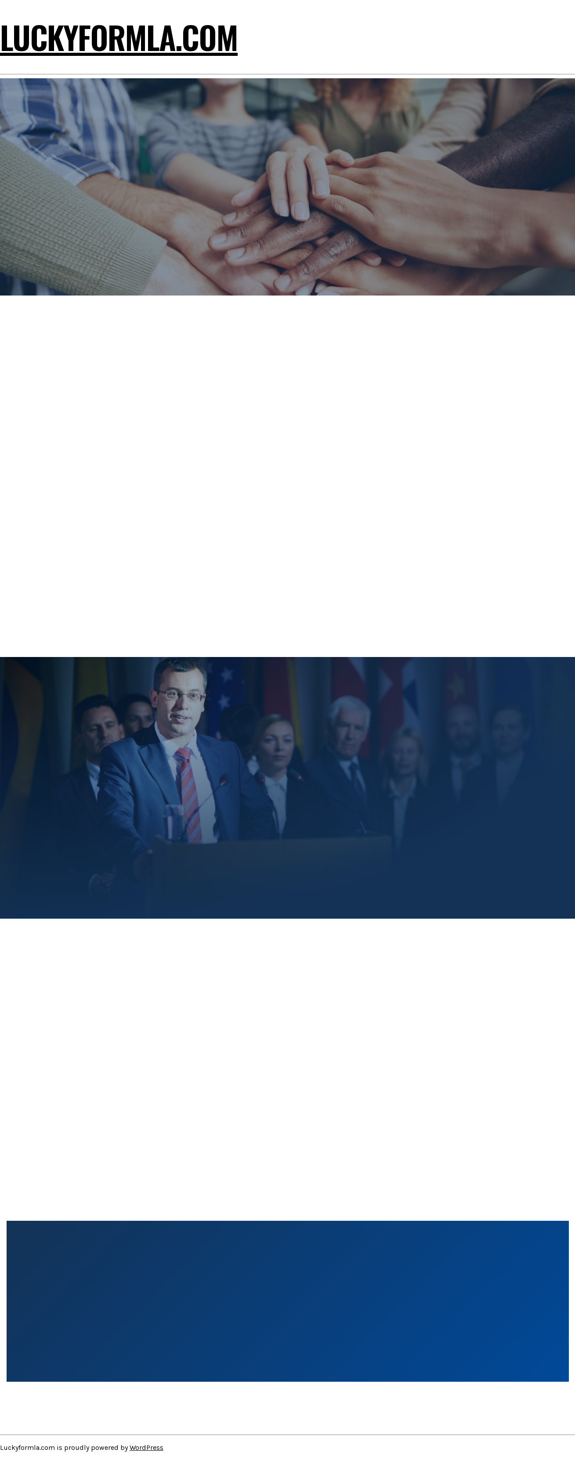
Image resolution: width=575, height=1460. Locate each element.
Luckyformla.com (119, 36)
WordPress (146, 1447)
